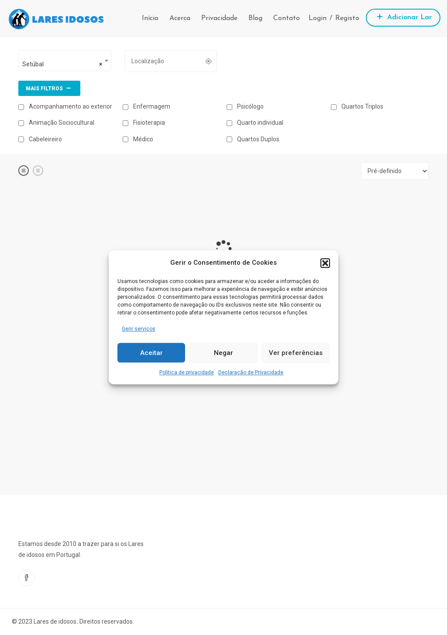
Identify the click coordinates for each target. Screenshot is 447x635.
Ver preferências (296, 353)
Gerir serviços (138, 329)
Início (150, 18)
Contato (286, 18)
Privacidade (219, 18)
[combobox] (64, 60)
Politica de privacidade (186, 373)
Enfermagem (146, 106)
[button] (325, 263)
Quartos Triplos (357, 106)
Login (318, 18)
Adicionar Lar (403, 16)
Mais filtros (49, 87)
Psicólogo (245, 106)
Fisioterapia (144, 122)
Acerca (179, 18)
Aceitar (151, 353)
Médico (138, 139)
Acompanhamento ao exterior (65, 106)
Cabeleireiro (40, 139)
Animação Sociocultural (56, 122)
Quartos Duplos (253, 139)
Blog (255, 18)
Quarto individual (255, 122)
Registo (347, 18)
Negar (223, 353)
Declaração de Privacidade (250, 373)
